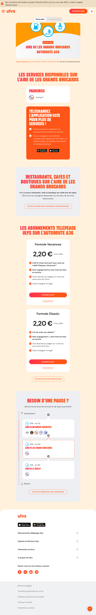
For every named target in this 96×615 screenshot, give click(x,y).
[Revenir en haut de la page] (81, 608)
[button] (48, 301)
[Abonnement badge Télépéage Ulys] (11, 11)
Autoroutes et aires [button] (48, 549)
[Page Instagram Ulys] (37, 572)
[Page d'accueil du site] (22, 516)
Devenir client (78, 11)
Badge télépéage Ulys (23, 62)
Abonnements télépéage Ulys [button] (48, 533)
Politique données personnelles (31, 597)
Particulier (40, 19)
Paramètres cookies (26, 608)
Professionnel (54, 19)
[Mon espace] (91, 11)
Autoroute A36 (53, 62)
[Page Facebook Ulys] (20, 572)
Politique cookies (25, 602)
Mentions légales (25, 586)
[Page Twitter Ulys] (25, 572)
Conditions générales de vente (31, 591)
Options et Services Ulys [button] (48, 541)
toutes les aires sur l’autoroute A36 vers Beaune (48, 206)
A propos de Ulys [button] (48, 557)
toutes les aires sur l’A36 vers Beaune (48, 492)
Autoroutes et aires (39, 62)
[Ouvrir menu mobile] (3, 11)
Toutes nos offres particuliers (48, 379)
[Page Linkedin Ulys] (31, 572)
